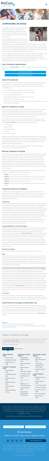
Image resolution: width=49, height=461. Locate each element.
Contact (22, 435)
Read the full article (20, 285)
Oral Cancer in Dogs (25, 373)
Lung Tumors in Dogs (40, 387)
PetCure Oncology (8, 4)
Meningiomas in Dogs (10, 360)
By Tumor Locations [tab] (8, 348)
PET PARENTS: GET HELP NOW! (13, 426)
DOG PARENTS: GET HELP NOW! (25, 72)
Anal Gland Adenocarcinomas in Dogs (40, 359)
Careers (42, 435)
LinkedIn (21, 441)
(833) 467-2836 (14, 67)
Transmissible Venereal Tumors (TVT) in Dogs (24, 393)
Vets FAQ (15, 435)
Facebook (8, 441)
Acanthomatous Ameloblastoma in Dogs (24, 359)
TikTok (17, 441)
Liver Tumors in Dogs (40, 385)
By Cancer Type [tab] (19, 348)
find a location (41, 313)
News (28, 435)
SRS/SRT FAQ (7, 435)
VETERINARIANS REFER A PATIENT (35, 426)
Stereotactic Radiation (26, 233)
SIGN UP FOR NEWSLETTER (36, 440)
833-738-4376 (25, 432)
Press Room (34, 435)
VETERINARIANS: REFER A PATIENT (25, 75)
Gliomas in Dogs (9, 357)
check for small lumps (11, 122)
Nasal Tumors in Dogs (25, 371)
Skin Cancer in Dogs (40, 393)
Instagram (12, 441)
